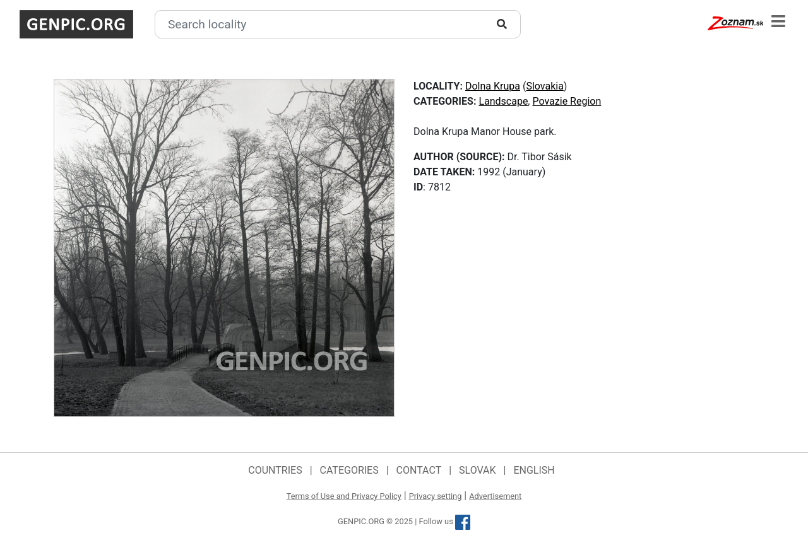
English (533, 470)
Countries (275, 470)
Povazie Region (566, 101)
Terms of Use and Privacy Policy (344, 496)
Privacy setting (435, 496)
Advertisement (495, 496)
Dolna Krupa (492, 86)
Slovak (477, 470)
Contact (419, 470)
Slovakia (544, 86)
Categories (349, 470)
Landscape (503, 101)
